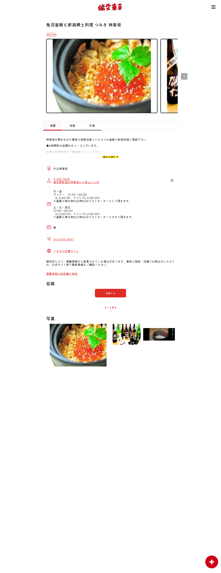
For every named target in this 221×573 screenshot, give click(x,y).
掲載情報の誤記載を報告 (62, 274)
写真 (92, 125)
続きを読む (109, 156)
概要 (53, 125)
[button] (184, 76)
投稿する (110, 293)
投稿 (72, 125)
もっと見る (110, 307)
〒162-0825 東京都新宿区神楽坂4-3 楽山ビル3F (76, 180)
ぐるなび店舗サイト (66, 251)
